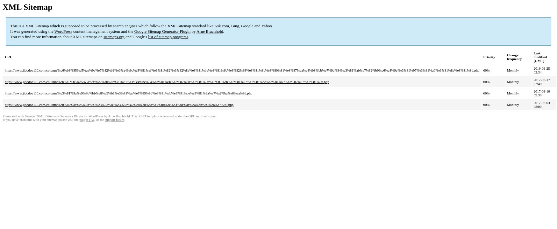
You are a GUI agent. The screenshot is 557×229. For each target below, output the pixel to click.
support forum (114, 119)
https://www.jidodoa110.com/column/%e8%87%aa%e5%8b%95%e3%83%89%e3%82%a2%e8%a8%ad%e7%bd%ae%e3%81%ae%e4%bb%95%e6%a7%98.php (119, 105)
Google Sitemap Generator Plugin (162, 31)
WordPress (63, 31)
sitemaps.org (114, 36)
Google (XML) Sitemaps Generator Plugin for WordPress (64, 116)
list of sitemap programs (168, 36)
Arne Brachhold (209, 31)
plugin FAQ (87, 119)
